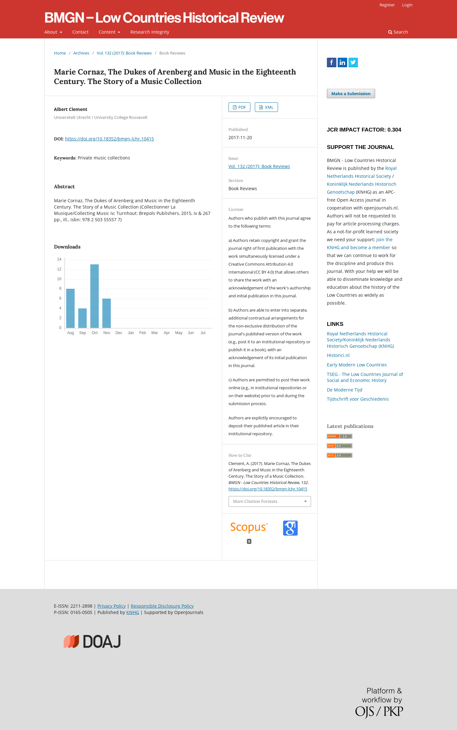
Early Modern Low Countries (357, 365)
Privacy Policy (111, 606)
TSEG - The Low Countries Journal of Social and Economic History (365, 377)
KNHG (132, 612)
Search (398, 32)
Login (407, 5)
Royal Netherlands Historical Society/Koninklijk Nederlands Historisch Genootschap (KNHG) (360, 340)
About (51, 32)
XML (269, 107)
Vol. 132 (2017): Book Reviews (124, 53)
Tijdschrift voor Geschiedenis (358, 399)
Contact (80, 32)
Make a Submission (351, 93)
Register (387, 5)
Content (108, 32)
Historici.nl (338, 355)
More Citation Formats (255, 501)
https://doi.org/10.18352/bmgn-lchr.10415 (109, 139)
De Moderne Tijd (344, 390)
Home (60, 53)
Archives (81, 53)
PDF (241, 107)
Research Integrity (149, 32)
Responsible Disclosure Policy (162, 606)
